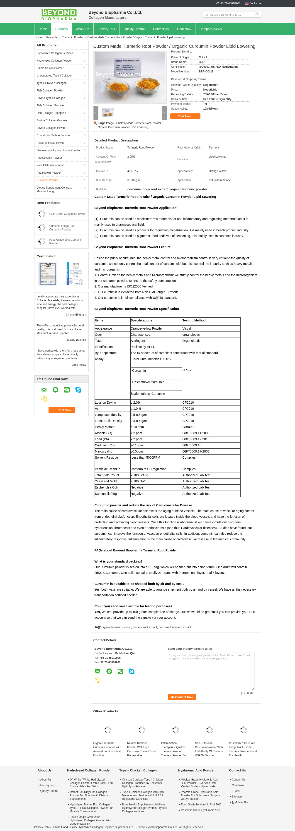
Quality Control (134, 29)
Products (61, 29)
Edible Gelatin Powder (50, 68)
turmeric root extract (145, 627)
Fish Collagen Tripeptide (51, 113)
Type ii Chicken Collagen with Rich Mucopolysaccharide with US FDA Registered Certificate (143, 795)
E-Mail (236, 791)
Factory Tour (106, 29)
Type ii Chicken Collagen (52, 83)
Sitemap (237, 796)
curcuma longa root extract (175, 627)
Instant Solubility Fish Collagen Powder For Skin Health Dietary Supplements (89, 795)
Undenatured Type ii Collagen (55, 75)
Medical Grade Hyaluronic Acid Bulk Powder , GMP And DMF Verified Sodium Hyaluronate (199, 783)
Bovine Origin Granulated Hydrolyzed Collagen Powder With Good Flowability (90, 820)
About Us (82, 29)
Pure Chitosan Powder (50, 165)
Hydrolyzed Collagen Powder (54, 60)
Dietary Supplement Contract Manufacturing (54, 189)
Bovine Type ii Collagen (51, 98)
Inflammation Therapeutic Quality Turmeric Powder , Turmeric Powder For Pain (173, 751)
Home (43, 29)
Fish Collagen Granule (50, 105)
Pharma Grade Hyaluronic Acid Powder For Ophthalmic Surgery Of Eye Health (200, 795)
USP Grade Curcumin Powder (67, 214)
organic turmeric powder (116, 627)
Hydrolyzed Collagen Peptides (55, 53)
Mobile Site (240, 802)
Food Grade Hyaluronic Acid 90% (201, 804)
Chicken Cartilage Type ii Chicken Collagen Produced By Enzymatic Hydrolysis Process (142, 783)
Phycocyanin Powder (49, 157)
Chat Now (184, 29)
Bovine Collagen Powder (51, 127)
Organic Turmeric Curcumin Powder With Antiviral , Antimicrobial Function (107, 749)
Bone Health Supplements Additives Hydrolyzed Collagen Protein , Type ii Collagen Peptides (144, 808)
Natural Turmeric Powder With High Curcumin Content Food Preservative (141, 749)
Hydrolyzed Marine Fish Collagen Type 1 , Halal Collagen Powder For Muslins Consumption (91, 808)
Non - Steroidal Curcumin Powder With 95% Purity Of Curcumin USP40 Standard (209, 749)
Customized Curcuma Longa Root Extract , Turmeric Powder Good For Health (243, 749)
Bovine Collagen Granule (52, 120)
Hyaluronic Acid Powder (51, 142)
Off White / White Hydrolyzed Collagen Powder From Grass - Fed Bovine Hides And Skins (91, 783)
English (253, 3)
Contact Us (161, 29)
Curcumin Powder (72, 37)
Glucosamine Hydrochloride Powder (58, 150)
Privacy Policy (42, 827)
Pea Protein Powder (49, 172)
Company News (211, 29)
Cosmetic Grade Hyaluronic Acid (200, 810)
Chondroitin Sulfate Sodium (53, 135)
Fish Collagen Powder (50, 90)
